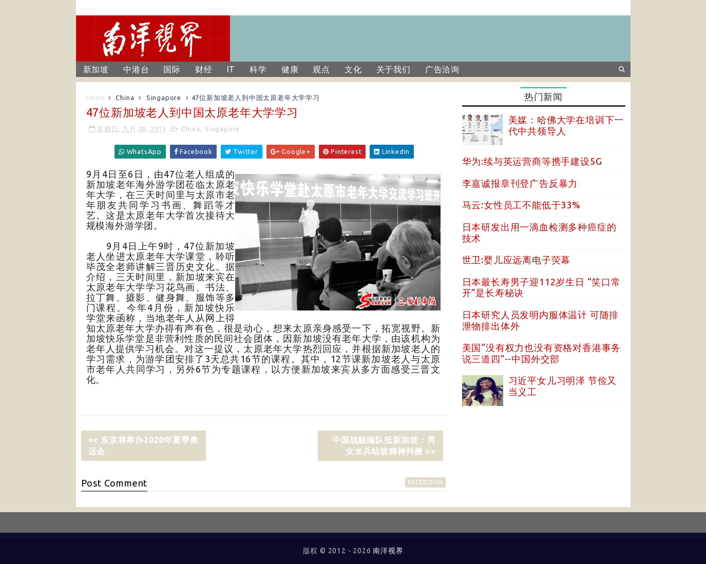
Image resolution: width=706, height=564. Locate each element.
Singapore (163, 97)
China (125, 97)
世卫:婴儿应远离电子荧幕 (516, 260)
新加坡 (96, 69)
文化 (353, 69)
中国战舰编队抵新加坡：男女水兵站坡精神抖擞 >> (384, 445)
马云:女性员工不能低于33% (521, 205)
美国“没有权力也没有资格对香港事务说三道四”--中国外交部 (541, 353)
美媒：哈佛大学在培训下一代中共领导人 (566, 125)
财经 (204, 69)
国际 (172, 69)
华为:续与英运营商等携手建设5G (532, 161)
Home (96, 97)
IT (231, 69)
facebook (425, 482)
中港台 (136, 69)
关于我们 (393, 69)
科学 (258, 69)
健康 (290, 69)
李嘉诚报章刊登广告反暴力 (520, 183)
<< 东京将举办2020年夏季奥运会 (143, 445)
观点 (321, 69)
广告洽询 (442, 69)
